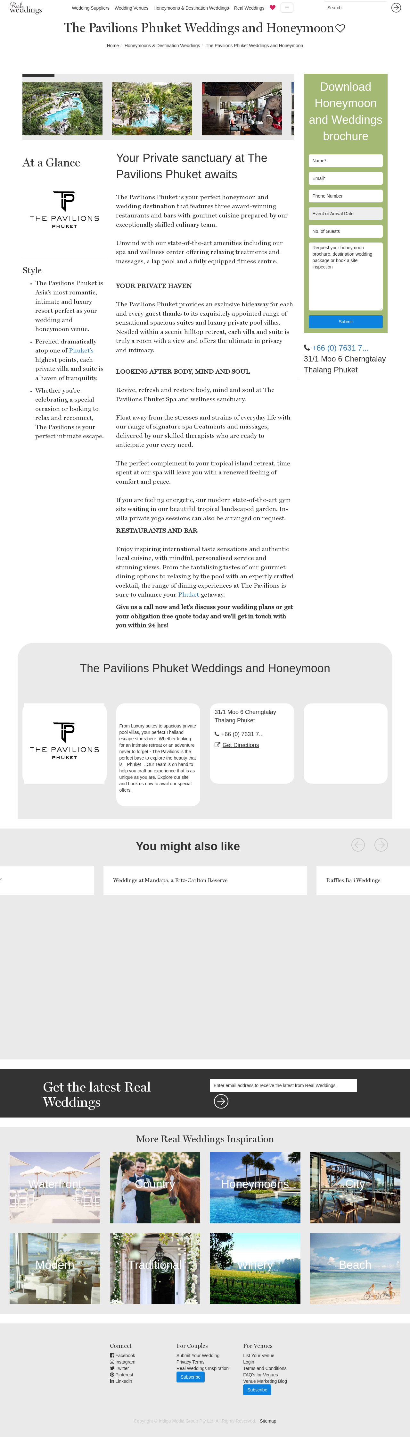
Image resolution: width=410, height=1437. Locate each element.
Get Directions (241, 745)
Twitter (119, 1368)
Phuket (188, 594)
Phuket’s (81, 350)
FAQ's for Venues (260, 1374)
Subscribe (191, 1377)
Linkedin (121, 1381)
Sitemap (268, 1421)
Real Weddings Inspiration (202, 1368)
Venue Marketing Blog (265, 1381)
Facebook (122, 1355)
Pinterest (121, 1374)
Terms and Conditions (264, 1368)
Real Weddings (249, 8)
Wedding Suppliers (90, 8)
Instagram (122, 1362)
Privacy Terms (190, 1362)
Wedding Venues (132, 8)
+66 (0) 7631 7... (340, 348)
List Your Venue (258, 1355)
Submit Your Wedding (197, 1355)
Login (248, 1362)
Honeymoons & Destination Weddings (191, 8)
